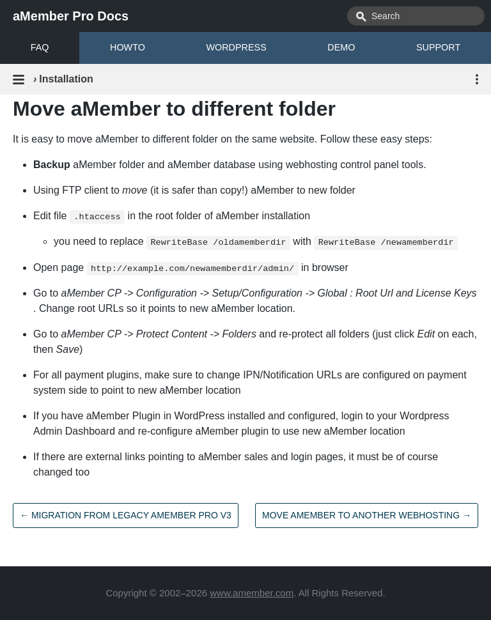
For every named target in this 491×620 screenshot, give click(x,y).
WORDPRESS (236, 47)
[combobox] (416, 16)
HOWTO (127, 47)
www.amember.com (251, 592)
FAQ (40, 47)
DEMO (341, 47)
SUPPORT (438, 47)
